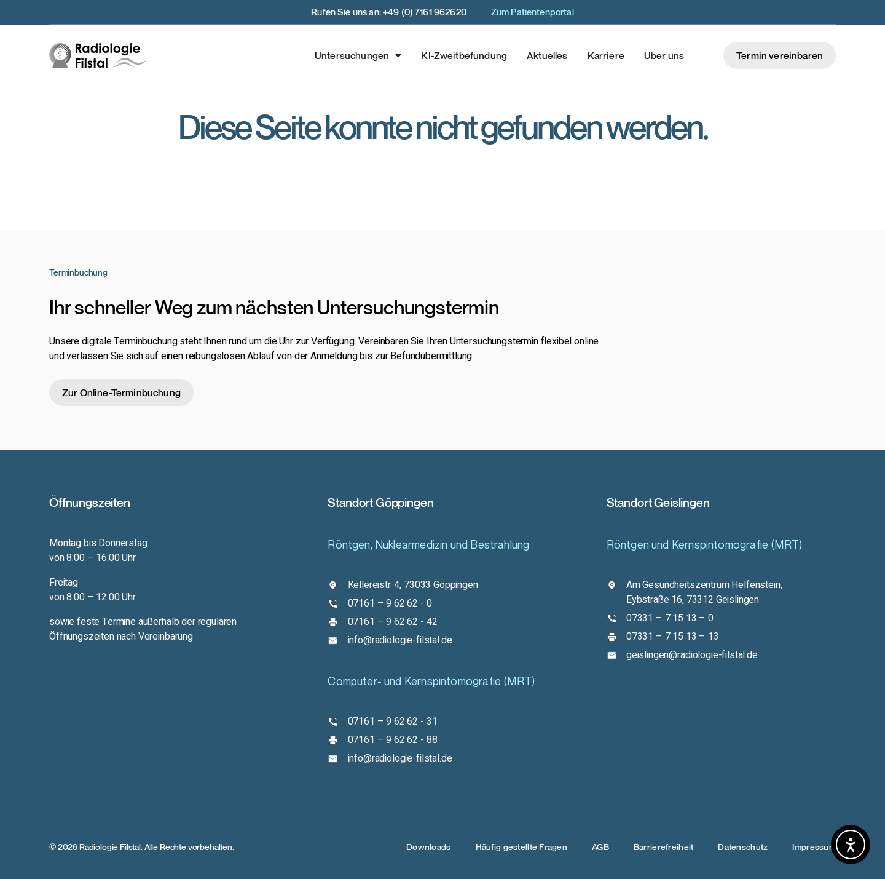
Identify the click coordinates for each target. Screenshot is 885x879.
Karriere (606, 55)
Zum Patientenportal (532, 11)
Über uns (664, 55)
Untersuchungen (358, 55)
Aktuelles (547, 55)
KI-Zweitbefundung (464, 55)
